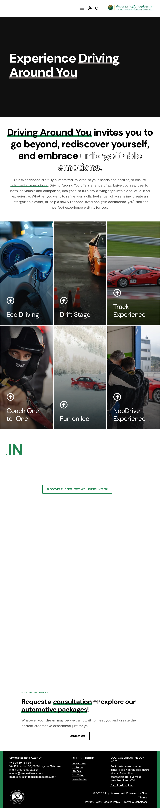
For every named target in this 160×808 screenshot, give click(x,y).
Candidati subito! (121, 785)
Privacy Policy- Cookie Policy (102, 802)
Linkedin (77, 767)
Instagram (78, 763)
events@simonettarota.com (26, 773)
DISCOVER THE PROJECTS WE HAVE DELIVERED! (77, 489)
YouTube (77, 775)
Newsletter (79, 779)
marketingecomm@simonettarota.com (33, 776)
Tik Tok (76, 771)
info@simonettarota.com (24, 769)
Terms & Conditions (136, 802)
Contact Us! (77, 736)
